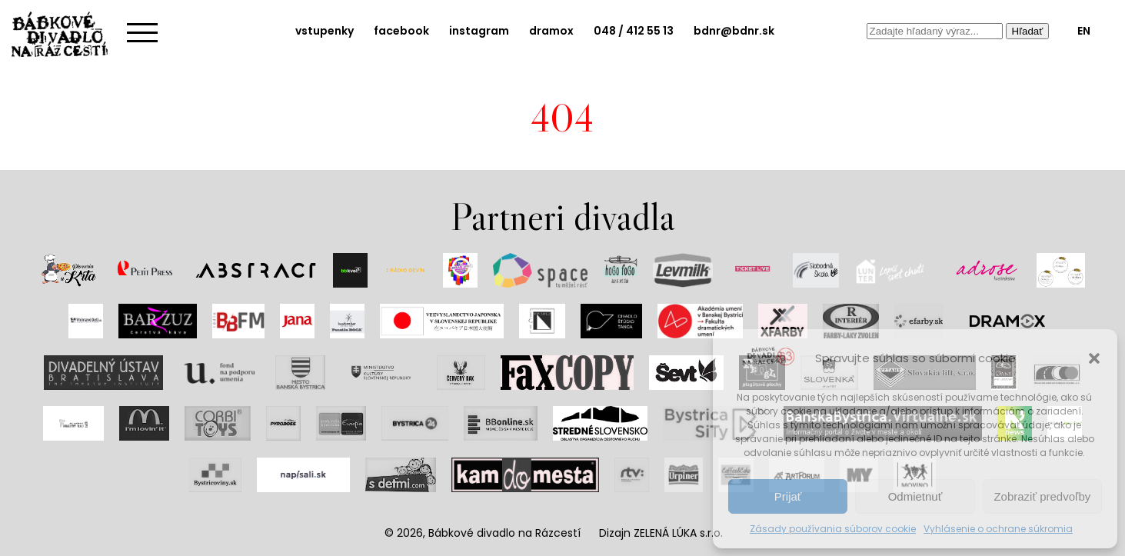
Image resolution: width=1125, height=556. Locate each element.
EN (1083, 30)
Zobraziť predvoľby (1042, 496)
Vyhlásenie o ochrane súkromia (998, 528)
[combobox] (935, 31)
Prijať (788, 496)
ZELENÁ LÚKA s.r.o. (678, 533)
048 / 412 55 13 (634, 30)
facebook (401, 30)
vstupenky (324, 30)
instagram (479, 30)
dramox (551, 30)
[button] (1094, 358)
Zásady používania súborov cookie (833, 528)
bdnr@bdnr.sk (734, 30)
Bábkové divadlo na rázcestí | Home (65, 35)
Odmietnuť (915, 496)
